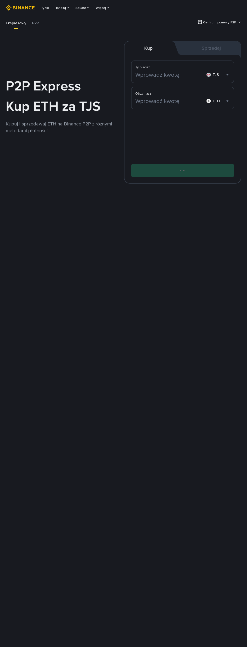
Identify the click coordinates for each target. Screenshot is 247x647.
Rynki (45, 8)
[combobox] (218, 75)
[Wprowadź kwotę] (170, 75)
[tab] (16, 23)
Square (82, 8)
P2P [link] (35, 23)
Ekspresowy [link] (16, 23)
